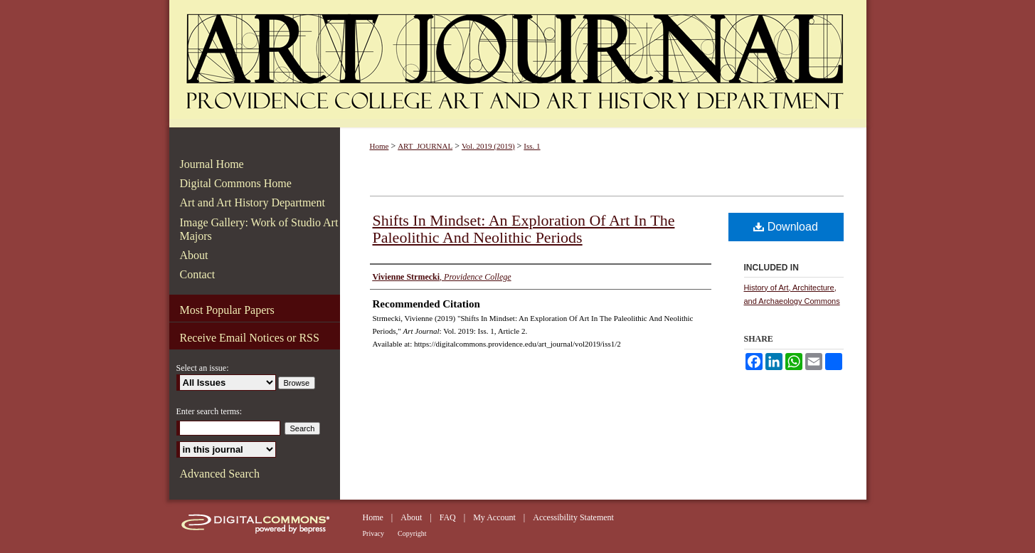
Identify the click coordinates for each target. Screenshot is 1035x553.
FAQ (448, 517)
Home (379, 146)
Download (785, 227)
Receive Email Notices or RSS (249, 338)
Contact (198, 274)
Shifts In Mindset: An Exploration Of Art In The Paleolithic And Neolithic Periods (524, 228)
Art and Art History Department (252, 202)
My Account (494, 517)
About (194, 255)
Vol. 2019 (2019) (488, 146)
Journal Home (212, 164)
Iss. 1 (532, 146)
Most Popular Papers (227, 310)
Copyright (412, 533)
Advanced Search (220, 474)
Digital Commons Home (236, 183)
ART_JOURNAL (425, 146)
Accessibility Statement (573, 517)
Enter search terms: (209, 411)
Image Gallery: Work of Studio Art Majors (259, 229)
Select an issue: (202, 368)
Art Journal (517, 63)
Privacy (374, 533)
